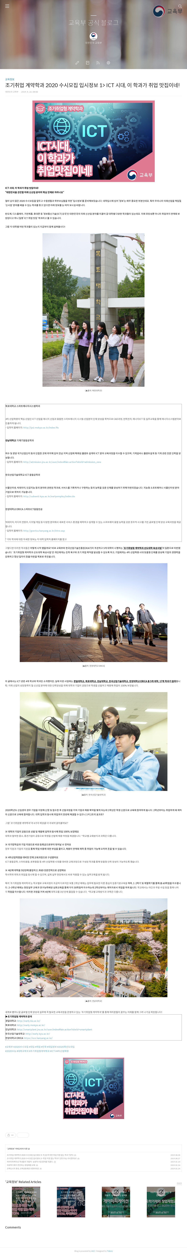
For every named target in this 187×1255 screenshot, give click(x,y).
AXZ (93, 1251)
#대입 (32, 1046)
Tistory (110, 1251)
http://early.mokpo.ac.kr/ (31, 1025)
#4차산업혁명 (62, 1051)
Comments (13, 1227)
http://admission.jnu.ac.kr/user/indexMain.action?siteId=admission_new (62, 462)
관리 (109, 63)
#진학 (43, 1046)
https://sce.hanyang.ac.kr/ (38, 1038)
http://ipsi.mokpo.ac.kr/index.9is (41, 427)
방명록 (88, 63)
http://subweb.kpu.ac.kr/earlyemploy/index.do (49, 496)
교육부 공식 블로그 (93, 23)
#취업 (38, 1046)
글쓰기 (77, 63)
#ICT (52, 1051)
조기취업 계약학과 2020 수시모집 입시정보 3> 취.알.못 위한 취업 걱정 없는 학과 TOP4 (40, 1155)
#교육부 (9, 1046)
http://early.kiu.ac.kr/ (28, 1020)
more (179, 1183)
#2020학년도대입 (66, 1046)
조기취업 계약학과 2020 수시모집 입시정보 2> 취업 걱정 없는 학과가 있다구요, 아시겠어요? (42, 1158)
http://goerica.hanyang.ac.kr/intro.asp (44, 530)
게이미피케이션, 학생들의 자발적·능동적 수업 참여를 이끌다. (30, 1162)
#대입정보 (52, 1046)
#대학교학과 (23, 1051)
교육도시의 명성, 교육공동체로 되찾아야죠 (23, 1168)
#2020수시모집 (21, 1046)
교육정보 (9, 79)
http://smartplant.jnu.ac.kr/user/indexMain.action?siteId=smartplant (54, 1029)
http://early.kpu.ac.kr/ (38, 1033)
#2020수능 (10, 1051)
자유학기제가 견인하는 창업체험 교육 (21, 1165)
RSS (98, 63)
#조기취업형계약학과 (39, 1051)
